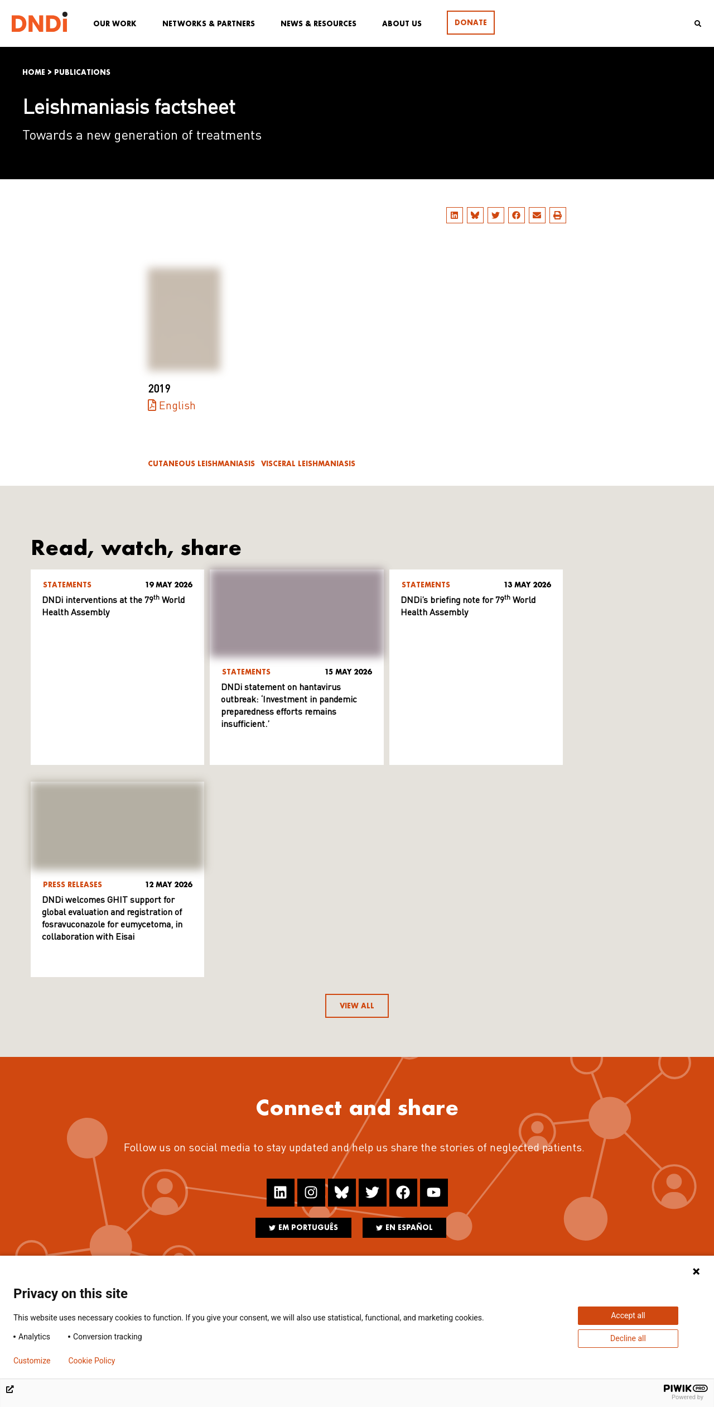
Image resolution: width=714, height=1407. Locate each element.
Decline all (628, 1338)
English (177, 406)
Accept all (628, 1315)
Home (33, 72)
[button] (454, 215)
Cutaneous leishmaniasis (201, 464)
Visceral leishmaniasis (308, 464)
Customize (31, 1360)
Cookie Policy (91, 1360)
